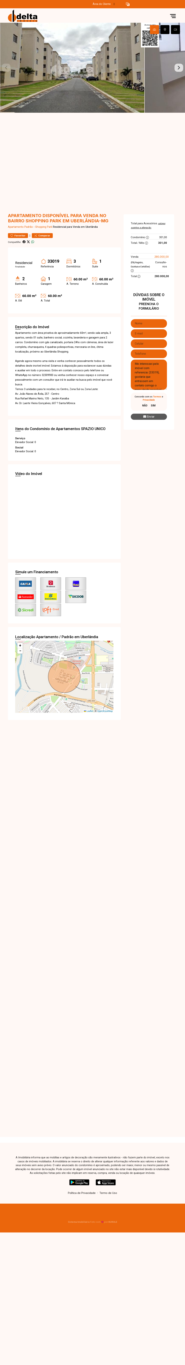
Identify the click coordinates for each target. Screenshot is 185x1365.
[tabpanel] (92, 68)
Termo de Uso (108, 1192)
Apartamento (16, 226)
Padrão (28, 226)
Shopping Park (43, 226)
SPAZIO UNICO (93, 429)
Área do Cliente (102, 4)
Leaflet (88, 711)
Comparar (42, 235)
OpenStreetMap (105, 711)
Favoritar (17, 235)
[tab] (154, 29)
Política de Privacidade (82, 1192)
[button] (127, 4)
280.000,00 (161, 256)
